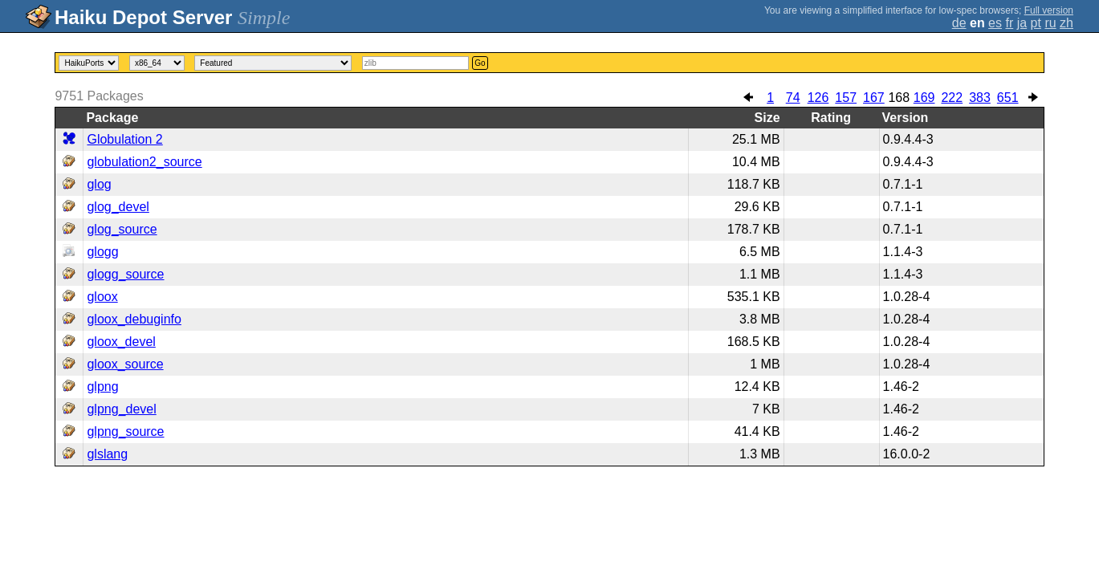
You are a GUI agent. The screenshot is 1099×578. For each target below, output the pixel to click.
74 (793, 97)
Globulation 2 (124, 139)
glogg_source (125, 274)
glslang (107, 454)
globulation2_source (144, 162)
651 (1008, 97)
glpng (102, 386)
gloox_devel (121, 341)
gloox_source (125, 364)
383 (980, 97)
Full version (1048, 10)
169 (924, 97)
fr (1009, 23)
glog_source (122, 229)
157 (846, 97)
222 (952, 97)
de (959, 23)
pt (1036, 23)
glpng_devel (121, 409)
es (995, 23)
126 (818, 97)
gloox (102, 296)
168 (899, 97)
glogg (102, 251)
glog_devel (118, 207)
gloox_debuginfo (134, 319)
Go (479, 63)
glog (99, 184)
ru (1050, 23)
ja (1022, 23)
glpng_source (125, 431)
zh (1066, 23)
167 (874, 97)
